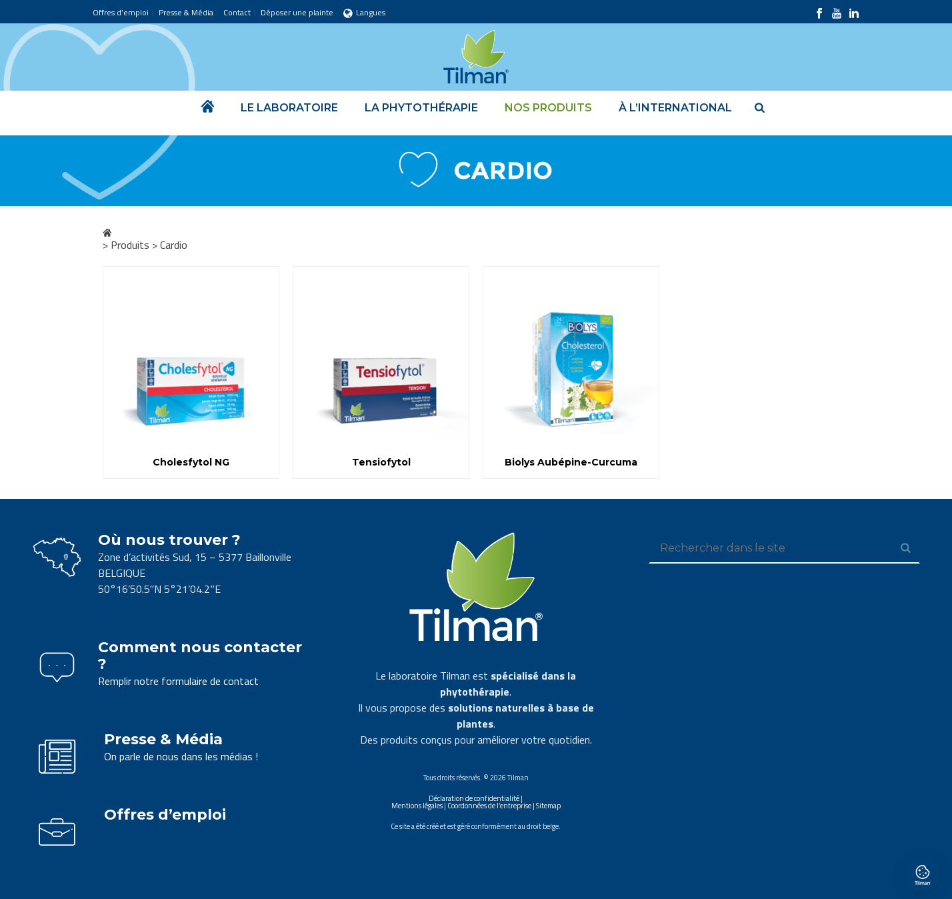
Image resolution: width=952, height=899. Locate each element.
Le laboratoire (289, 107)
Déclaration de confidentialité (474, 798)
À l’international (675, 107)
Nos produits (548, 107)
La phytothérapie (421, 107)
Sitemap (548, 805)
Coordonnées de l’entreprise (489, 805)
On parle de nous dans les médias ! (181, 756)
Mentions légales (417, 805)
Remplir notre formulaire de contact (178, 681)
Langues (364, 12)
